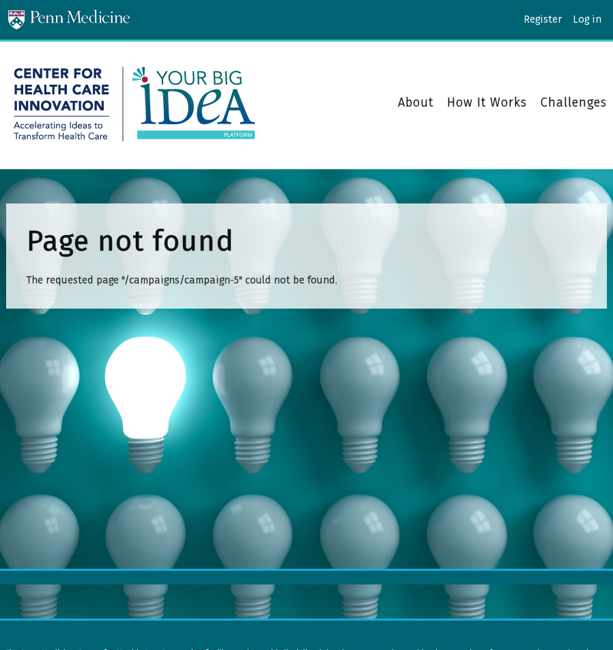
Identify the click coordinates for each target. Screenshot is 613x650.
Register (543, 19)
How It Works (487, 103)
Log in (587, 19)
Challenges (574, 102)
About (415, 103)
